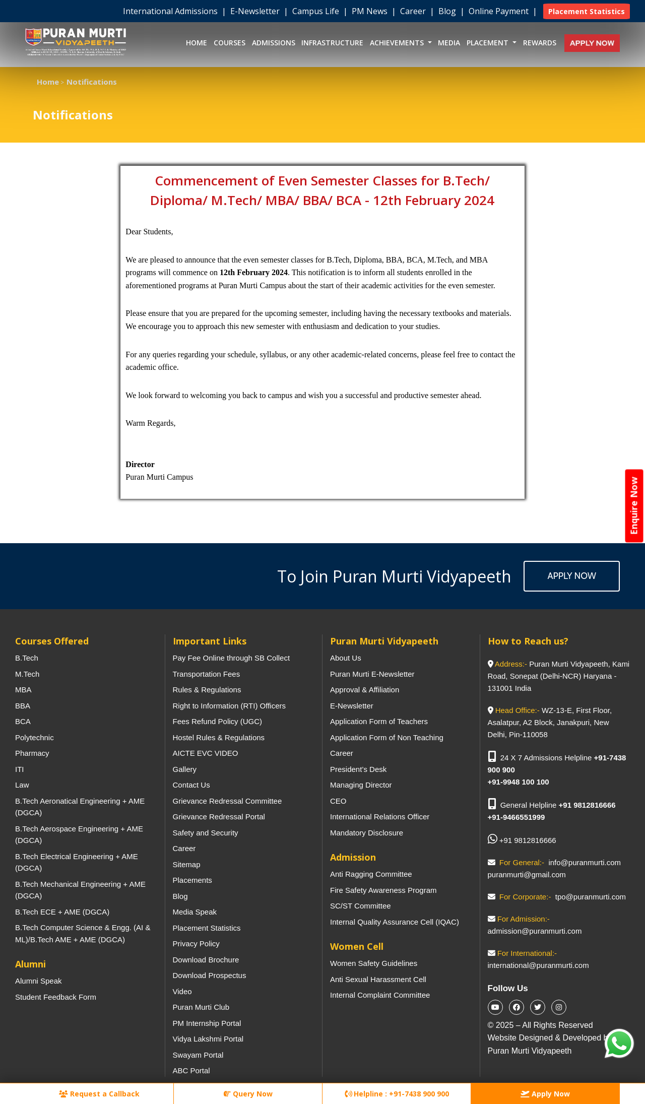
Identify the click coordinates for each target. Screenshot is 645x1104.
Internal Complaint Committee (380, 995)
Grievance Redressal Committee (227, 801)
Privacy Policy (196, 943)
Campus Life (316, 11)
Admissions (273, 42)
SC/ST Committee (360, 905)
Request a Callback (99, 1093)
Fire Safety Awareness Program (383, 890)
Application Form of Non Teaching (386, 737)
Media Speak (195, 911)
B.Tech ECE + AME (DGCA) (62, 911)
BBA (22, 705)
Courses (229, 42)
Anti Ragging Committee (371, 874)
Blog (448, 11)
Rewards (539, 42)
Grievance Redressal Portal (219, 816)
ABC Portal (191, 1070)
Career (414, 11)
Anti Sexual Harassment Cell (378, 979)
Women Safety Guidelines (373, 963)
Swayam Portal (198, 1055)
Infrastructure (332, 42)
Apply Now (571, 575)
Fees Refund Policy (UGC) (218, 721)
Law (22, 785)
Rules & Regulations (207, 689)
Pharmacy (32, 753)
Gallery (185, 769)
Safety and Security (205, 832)
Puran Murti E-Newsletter (372, 674)
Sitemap (187, 864)
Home (196, 42)
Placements (192, 880)
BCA (23, 721)
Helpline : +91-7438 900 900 (397, 1093)
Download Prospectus (209, 975)
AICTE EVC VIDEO (205, 753)
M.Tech (27, 674)
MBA (23, 689)
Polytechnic (34, 737)
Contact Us (191, 785)
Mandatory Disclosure (366, 832)
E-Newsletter (256, 11)
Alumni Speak (38, 981)
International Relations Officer (379, 816)
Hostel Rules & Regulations (219, 737)
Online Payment (500, 11)
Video (182, 991)
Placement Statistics (207, 928)
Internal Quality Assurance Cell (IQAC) (394, 922)
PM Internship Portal (207, 1023)
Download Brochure (206, 959)
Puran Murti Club (201, 1007)
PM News (371, 11)
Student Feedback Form (55, 997)
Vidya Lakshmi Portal (208, 1038)
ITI (19, 769)
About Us (345, 658)
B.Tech (26, 658)
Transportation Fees (206, 674)
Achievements (398, 42)
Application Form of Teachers (379, 721)
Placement (488, 42)
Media (449, 42)
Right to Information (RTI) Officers (229, 705)
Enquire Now (634, 506)
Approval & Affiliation (364, 689)
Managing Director (361, 785)
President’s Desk (358, 769)
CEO (338, 801)
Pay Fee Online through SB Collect (231, 658)
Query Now (248, 1093)
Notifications (92, 82)
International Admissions (171, 11)
